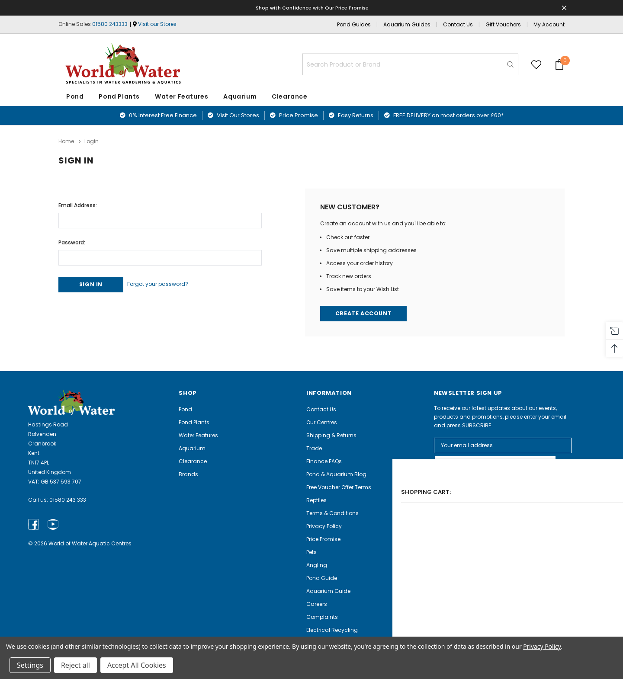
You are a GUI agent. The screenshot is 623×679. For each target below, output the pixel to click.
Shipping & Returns (331, 435)
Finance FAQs (324, 460)
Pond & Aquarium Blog (336, 473)
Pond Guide (321, 577)
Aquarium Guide (328, 590)
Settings (30, 665)
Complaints (322, 616)
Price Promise (294, 115)
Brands (188, 473)
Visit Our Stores (233, 115)
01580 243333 (110, 24)
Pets (311, 551)
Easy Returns (351, 115)
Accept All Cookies (136, 665)
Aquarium (240, 96)
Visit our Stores (157, 24)
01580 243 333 (67, 499)
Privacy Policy (324, 525)
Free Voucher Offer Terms (338, 486)
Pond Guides (354, 24)
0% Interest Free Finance (158, 115)
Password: (71, 240)
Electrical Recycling (332, 629)
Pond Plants (119, 96)
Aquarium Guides (406, 24)
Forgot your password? (168, 282)
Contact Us (458, 24)
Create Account (364, 312)
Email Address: (77, 203)
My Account (549, 24)
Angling (316, 564)
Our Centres (321, 422)
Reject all (75, 665)
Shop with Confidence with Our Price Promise (313, 7)
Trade (314, 448)
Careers (316, 603)
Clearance (193, 460)
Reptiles (316, 499)
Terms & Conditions (332, 512)
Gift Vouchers (503, 24)
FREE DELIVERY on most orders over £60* (444, 115)
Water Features (181, 96)
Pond (74, 96)
